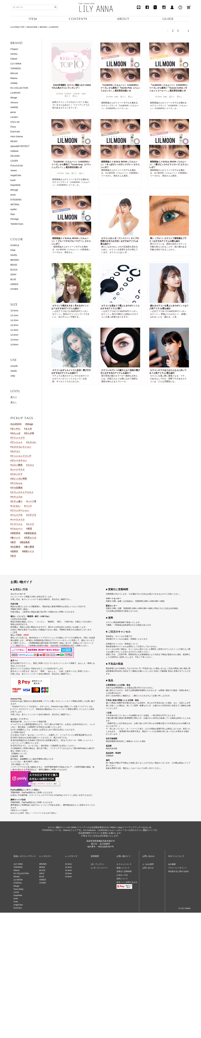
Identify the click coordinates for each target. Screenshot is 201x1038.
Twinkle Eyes (16, 224)
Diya (12, 214)
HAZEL (14, 255)
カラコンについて (124, 864)
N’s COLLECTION (21, 873)
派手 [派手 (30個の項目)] (14, 542)
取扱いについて (123, 868)
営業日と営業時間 (124, 871)
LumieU (14, 117)
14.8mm (14, 344)
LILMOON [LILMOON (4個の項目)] (16, 424)
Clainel (13, 59)
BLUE (13, 279)
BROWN (14, 260)
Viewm (13, 170)
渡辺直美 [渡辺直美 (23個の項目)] (25, 542)
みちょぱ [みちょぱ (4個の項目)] (16, 433)
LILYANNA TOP (17, 27)
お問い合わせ (148, 868)
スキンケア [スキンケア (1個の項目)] (17, 474)
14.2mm (14, 320)
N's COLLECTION (19, 88)
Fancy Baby (18, 889)
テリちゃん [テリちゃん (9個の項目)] (17, 483)
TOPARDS (15, 68)
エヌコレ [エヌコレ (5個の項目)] (32, 442)
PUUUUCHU (16, 165)
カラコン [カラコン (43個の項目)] (16, 451)
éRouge (14, 190)
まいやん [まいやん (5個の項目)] (16, 428)
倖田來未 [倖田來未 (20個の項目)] (16, 533)
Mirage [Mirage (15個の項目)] (29, 424)
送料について (122, 879)
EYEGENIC (16, 199)
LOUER (14, 160)
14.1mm (14, 315)
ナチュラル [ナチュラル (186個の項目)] (17, 497)
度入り (13, 397)
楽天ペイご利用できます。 (128, 882)
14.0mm (14, 325)
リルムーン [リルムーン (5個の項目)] (17, 528)
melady (14, 83)
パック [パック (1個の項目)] (28, 506)
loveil (12, 180)
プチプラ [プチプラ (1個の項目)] (32, 515)
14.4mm (14, 335)
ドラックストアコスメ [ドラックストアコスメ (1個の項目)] (22, 492)
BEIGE (13, 265)
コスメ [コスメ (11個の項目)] (31, 465)
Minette (17, 877)
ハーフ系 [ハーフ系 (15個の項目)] (32, 501)
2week (13, 371)
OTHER (14, 289)
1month (14, 366)
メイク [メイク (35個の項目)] (31, 524)
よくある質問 (148, 864)
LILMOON (15, 93)
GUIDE (168, 19)
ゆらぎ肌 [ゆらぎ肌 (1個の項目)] (29, 433)
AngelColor (15, 175)
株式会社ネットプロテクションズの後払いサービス (50, 638)
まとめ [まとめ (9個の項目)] (28, 428)
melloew (14, 151)
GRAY (13, 274)
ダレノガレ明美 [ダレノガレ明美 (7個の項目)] (19, 478)
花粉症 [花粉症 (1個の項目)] (15, 551)
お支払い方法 (122, 875)
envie (13, 194)
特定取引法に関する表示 (178, 871)
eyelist (13, 209)
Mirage (13, 97)
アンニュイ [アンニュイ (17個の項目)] (17, 442)
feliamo (14, 78)
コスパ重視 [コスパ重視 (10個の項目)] (17, 465)
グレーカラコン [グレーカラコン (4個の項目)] (19, 460)
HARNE (14, 107)
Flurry (13, 127)
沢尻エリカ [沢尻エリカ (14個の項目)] (30, 537)
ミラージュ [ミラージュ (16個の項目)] (17, 524)
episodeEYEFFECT (20, 146)
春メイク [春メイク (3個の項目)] (16, 537)
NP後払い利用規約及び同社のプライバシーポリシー (48, 640)
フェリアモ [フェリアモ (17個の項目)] (17, 515)
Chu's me (15, 122)
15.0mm (14, 310)
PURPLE (14, 245)
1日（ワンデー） (98, 864)
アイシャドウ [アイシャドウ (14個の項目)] (18, 438)
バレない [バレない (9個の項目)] (16, 506)
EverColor (15, 131)
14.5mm (14, 339)
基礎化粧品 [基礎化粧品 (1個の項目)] (30, 533)
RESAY (14, 141)
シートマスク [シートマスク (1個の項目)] (18, 469)
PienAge (14, 219)
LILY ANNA (15, 63)
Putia (16, 902)
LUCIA (16, 892)
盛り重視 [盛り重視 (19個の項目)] (29, 547)
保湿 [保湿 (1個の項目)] (30, 528)
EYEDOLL (18, 883)
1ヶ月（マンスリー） (100, 868)
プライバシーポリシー (177, 868)
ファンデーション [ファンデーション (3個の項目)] (20, 510)
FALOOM (15, 156)
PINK (13, 250)
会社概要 (172, 864)
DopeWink (15, 185)
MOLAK (14, 73)
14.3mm (14, 330)
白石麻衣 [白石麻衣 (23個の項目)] (16, 547)
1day (12, 375)
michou (14, 54)
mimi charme (16, 136)
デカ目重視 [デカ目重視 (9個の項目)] (17, 487)
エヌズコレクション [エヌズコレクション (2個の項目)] (21, 447)
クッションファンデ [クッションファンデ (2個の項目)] (21, 456)
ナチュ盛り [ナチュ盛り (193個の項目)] (17, 501)
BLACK (14, 269)
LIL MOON (18, 880)
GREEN (14, 284)
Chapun (14, 49)
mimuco (14, 102)
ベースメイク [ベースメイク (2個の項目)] (18, 519)
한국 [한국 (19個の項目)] (14, 556)
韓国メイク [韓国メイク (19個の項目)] (28, 551)
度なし (13, 402)
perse (13, 112)
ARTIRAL (15, 204)
